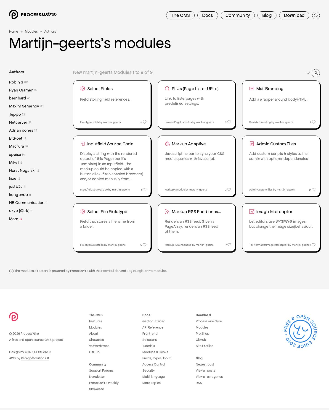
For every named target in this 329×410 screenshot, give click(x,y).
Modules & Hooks (155, 354)
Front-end (149, 335)
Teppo (17, 114)
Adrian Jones (23, 130)
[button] (313, 73)
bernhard (20, 98)
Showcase (96, 341)
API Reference (152, 329)
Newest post (205, 366)
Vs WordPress (99, 348)
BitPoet (17, 138)
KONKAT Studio (36, 354)
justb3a (17, 186)
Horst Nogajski (24, 170)
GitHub (94, 354)
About (93, 335)
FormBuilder (110, 273)
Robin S (18, 82)
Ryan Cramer (23, 90)
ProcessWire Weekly (104, 385)
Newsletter (97, 378)
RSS (199, 385)
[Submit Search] (316, 15)
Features (95, 323)
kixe (14, 178)
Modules (31, 31)
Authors (50, 31)
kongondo (20, 195)
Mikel (15, 162)
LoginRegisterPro (140, 273)
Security (148, 372)
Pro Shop (202, 335)
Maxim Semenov (26, 106)
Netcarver (20, 122)
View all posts (205, 372)
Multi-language (153, 378)
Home (13, 31)
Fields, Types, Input (156, 360)
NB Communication (28, 203)
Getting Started (153, 323)
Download (294, 15)
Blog (267, 15)
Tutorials (148, 348)
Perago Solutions (33, 360)
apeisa (17, 154)
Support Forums (101, 372)
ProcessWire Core (209, 323)
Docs (207, 15)
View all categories (209, 378)
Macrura (18, 146)
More (16, 219)
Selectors (149, 341)
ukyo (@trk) (20, 211)
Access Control (153, 366)
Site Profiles (204, 348)
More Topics (151, 385)
